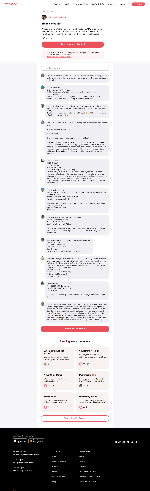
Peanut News (84, 452)
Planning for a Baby (62, 4)
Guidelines (56, 467)
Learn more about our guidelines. (59, 57)
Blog (54, 457)
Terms (81, 457)
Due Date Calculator (87, 472)
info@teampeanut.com (22, 471)
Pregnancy (77, 4)
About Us (56, 452)
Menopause (111, 4)
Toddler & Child (97, 4)
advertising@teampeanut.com (26, 455)
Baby (86, 4)
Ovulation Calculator (87, 482)
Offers (54, 472)
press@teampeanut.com (23, 463)
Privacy (82, 462)
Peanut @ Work (58, 477)
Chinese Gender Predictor (89, 477)
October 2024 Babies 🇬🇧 (57, 17)
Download (83, 467)
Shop (54, 482)
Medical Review (59, 462)
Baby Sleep (50, 11)
